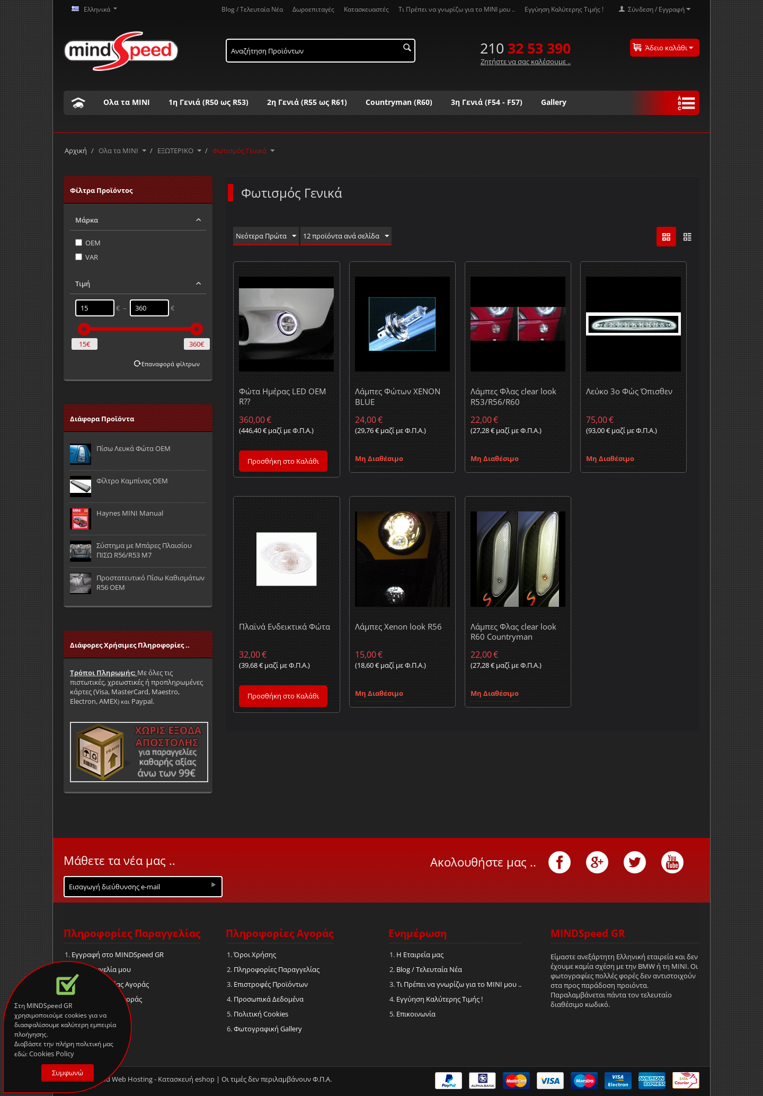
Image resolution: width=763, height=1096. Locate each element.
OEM (88, 243)
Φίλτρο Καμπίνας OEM (132, 480)
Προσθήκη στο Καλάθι (283, 461)
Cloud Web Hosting (122, 1079)
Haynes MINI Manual (129, 513)
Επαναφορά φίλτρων (170, 364)
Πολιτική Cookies (261, 1014)
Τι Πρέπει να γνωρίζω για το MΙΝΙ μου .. (456, 9)
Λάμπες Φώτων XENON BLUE (397, 396)
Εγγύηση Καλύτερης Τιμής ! (564, 9)
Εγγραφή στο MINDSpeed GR (118, 954)
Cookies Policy (51, 1053)
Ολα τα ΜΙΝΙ (126, 102)
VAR (86, 257)
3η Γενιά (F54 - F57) (486, 102)
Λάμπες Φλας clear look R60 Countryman (513, 631)
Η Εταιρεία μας (419, 954)
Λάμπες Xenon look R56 (398, 626)
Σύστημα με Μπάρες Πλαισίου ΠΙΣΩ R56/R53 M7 (144, 550)
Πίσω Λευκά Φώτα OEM (133, 448)
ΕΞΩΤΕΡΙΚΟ (175, 150)
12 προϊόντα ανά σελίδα (346, 236)
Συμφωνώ (67, 1072)
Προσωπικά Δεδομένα (269, 999)
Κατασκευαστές (366, 9)
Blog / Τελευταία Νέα (252, 9)
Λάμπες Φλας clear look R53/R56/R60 (513, 396)
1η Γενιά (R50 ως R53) (208, 102)
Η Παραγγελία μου (101, 969)
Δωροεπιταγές (313, 9)
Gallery (553, 102)
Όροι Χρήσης (255, 954)
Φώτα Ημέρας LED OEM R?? (282, 396)
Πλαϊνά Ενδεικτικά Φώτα (284, 626)
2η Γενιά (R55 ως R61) (307, 102)
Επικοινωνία (416, 1014)
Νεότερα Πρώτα (266, 236)
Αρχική (76, 150)
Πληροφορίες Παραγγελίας (277, 969)
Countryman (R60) (399, 102)
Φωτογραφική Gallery (268, 1028)
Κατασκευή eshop (186, 1079)
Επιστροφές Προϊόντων (271, 984)
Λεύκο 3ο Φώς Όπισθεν (629, 391)
